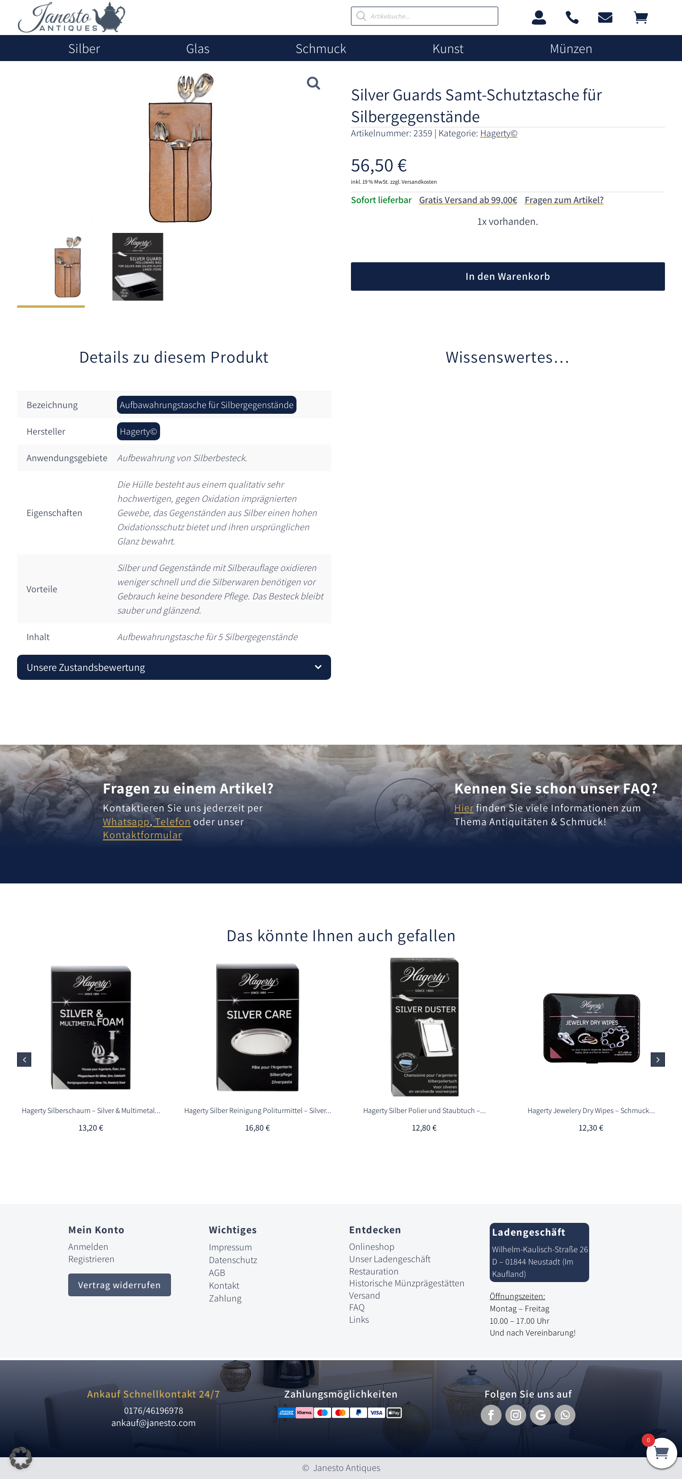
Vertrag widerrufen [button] (119, 1285)
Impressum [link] (230, 1247)
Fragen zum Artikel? (564, 200)
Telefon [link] (172, 821)
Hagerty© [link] (499, 133)
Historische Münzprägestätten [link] (407, 1283)
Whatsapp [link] (126, 821)
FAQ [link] (357, 1307)
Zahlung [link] (225, 1298)
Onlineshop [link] (372, 1246)
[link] (71, 30)
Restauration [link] (374, 1271)
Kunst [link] (448, 48)
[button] (658, 1059)
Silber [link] (84, 48)
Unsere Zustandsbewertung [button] (86, 667)
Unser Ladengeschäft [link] (390, 1259)
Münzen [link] (571, 48)
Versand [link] (364, 1295)
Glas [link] (197, 48)
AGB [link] (217, 1272)
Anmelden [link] (88, 1246)
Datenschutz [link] (233, 1260)
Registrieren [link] (91, 1259)
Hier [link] (464, 807)
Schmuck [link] (321, 48)
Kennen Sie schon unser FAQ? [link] (556, 788)
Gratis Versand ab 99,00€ (468, 200)
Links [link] (359, 1319)
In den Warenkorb (508, 276)
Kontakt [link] (224, 1285)
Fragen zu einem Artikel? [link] (188, 788)
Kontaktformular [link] (142, 834)
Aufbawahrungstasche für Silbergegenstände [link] (207, 405)
